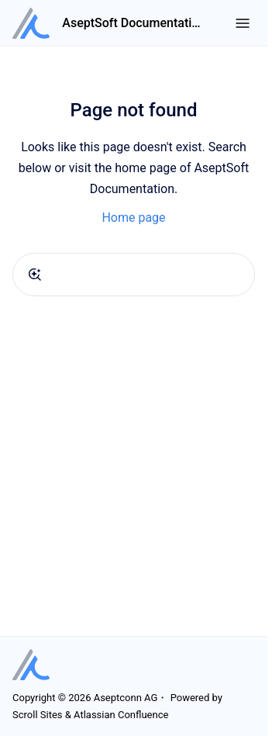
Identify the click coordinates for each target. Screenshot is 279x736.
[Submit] (34, 274)
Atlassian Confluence (121, 714)
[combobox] (133, 274)
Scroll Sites (37, 714)
